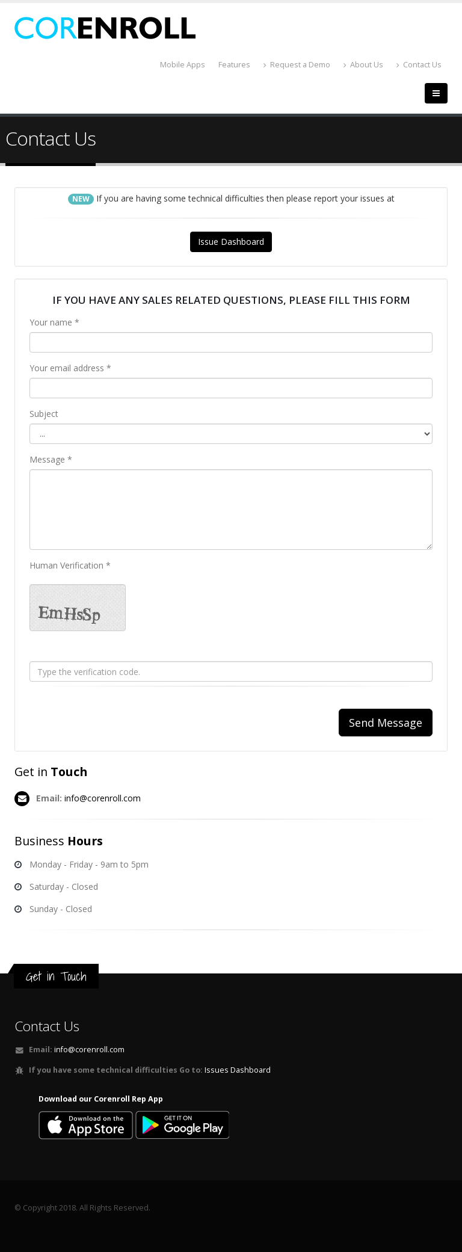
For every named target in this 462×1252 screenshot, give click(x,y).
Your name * (54, 322)
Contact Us (419, 65)
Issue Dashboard (231, 241)
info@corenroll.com (102, 798)
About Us (363, 65)
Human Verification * (70, 565)
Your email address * (70, 368)
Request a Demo (296, 65)
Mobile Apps (182, 65)
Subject (43, 413)
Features (234, 65)
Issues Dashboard (238, 1070)
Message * (50, 459)
